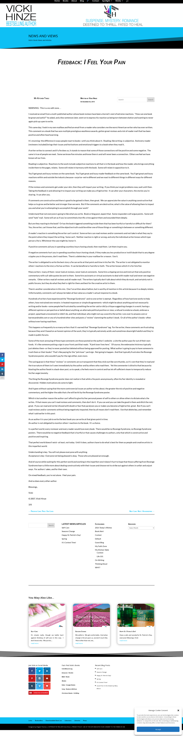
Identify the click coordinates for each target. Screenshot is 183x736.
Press (85, 726)
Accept (158, 729)
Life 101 (100, 562)
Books (66, 3)
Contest (98, 541)
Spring (64, 545)
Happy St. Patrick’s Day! (71, 541)
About (75, 3)
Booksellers (39, 726)
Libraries (77, 726)
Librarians (68, 726)
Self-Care (65, 533)
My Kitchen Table (41, 104)
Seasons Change (68, 537)
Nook (67, 683)
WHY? (97, 573)
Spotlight (105, 3)
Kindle (71, 679)
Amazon (64, 679)
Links (30, 726)
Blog (83, 3)
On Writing (99, 566)
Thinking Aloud (101, 570)
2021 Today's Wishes (103, 533)
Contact (94, 3)
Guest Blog (99, 548)
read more (34, 649)
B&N (63, 683)
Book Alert (99, 537)
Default (98, 545)
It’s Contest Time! (69, 548)
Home (58, 3)
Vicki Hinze (93, 104)
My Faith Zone (101, 552)
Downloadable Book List (54, 726)
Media (117, 3)
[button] (178, 710)
